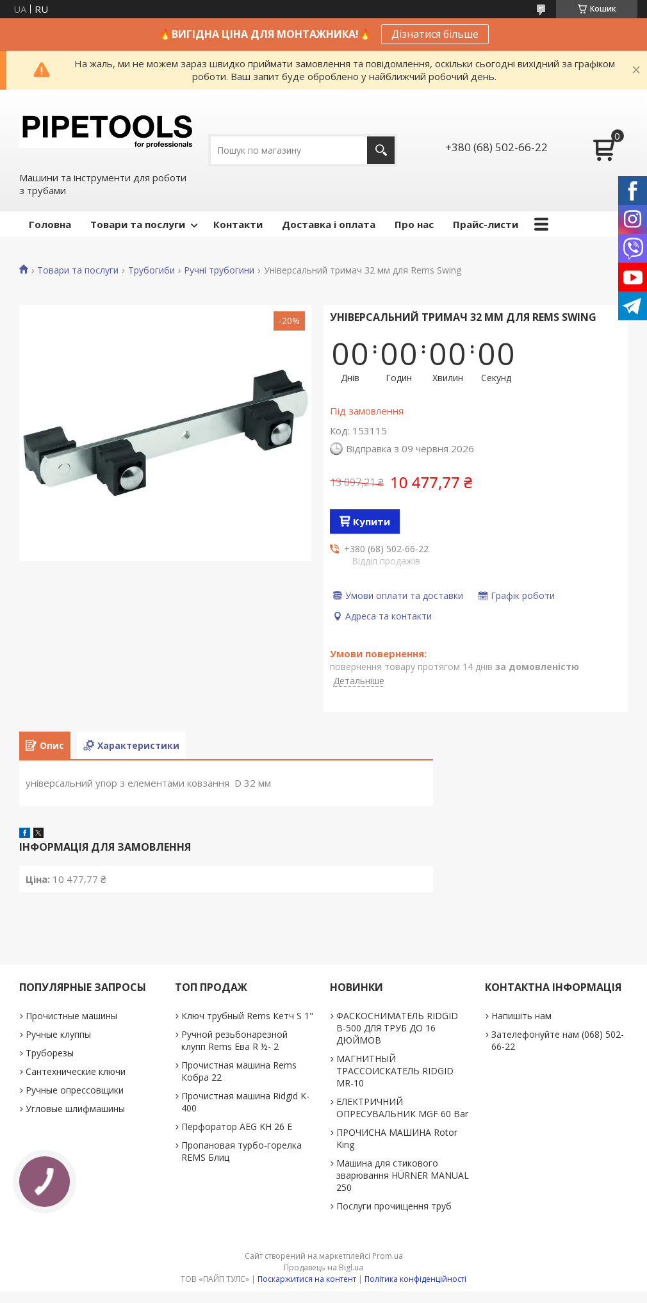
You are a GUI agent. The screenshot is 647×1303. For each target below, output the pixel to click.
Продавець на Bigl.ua (323, 1267)
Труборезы (50, 1053)
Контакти (238, 224)
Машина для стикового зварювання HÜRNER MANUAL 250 (402, 1175)
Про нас (414, 224)
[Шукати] (381, 150)
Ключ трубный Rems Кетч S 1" (247, 1016)
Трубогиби (151, 270)
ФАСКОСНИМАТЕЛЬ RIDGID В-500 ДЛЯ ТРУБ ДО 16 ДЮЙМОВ (397, 1028)
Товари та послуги (137, 224)
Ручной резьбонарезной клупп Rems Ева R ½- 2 (234, 1040)
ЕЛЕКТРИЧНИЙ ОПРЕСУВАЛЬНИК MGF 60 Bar (402, 1107)
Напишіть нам (521, 1016)
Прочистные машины (71, 1016)
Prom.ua (387, 1255)
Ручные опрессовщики (75, 1090)
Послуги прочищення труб (394, 1206)
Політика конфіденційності (415, 1279)
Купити (371, 521)
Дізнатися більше (435, 34)
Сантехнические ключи (76, 1071)
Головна (50, 224)
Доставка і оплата (328, 224)
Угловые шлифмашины (75, 1108)
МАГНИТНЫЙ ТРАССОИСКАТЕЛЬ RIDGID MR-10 (395, 1071)
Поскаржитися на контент (307, 1279)
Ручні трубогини (219, 270)
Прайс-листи (485, 224)
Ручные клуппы (58, 1034)
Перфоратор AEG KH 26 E (236, 1126)
